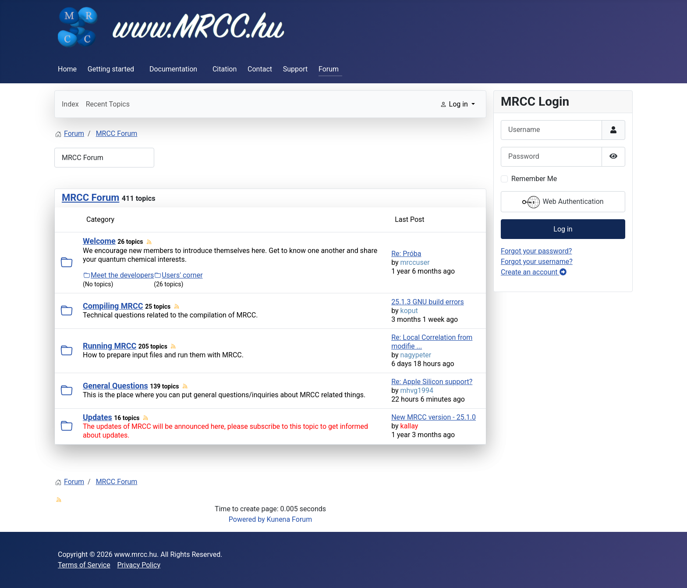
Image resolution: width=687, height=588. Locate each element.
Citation (224, 69)
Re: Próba (406, 253)
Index (70, 104)
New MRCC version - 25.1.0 (433, 417)
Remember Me (534, 179)
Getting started (111, 69)
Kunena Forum (289, 519)
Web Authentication (562, 202)
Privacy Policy (139, 565)
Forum (329, 69)
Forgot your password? (536, 251)
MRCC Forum (90, 197)
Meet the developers (122, 275)
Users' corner (182, 275)
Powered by (247, 519)
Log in (562, 229)
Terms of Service (84, 565)
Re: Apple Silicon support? (431, 382)
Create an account (534, 272)
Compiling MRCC (113, 305)
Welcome (99, 241)
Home (67, 69)
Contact (260, 69)
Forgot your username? (537, 261)
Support (295, 69)
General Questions (115, 385)
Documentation (173, 69)
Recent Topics (108, 104)
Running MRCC (109, 345)
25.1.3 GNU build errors (427, 302)
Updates (97, 417)
